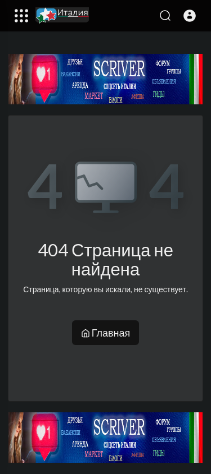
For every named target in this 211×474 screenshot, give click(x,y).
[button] (189, 15)
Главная (106, 332)
